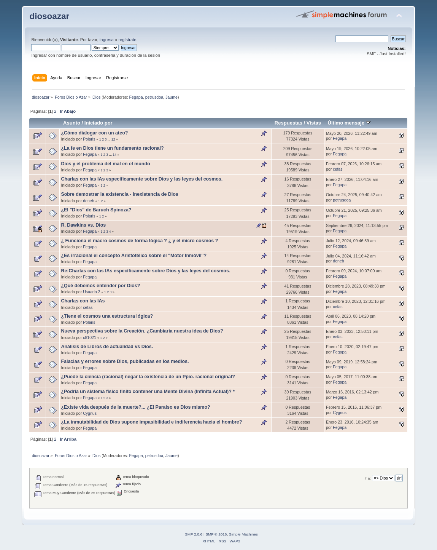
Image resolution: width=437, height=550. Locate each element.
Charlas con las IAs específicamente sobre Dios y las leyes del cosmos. (141, 179)
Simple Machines (243, 534)
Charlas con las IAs (83, 301)
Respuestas (288, 123)
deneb (88, 200)
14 (114, 155)
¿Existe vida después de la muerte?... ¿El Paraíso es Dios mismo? (135, 407)
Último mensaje (349, 123)
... (109, 139)
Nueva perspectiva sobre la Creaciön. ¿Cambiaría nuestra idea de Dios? (142, 331)
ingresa (107, 39)
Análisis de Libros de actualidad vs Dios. (107, 346)
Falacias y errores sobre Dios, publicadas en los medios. (125, 361)
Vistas (314, 123)
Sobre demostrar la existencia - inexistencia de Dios (119, 194)
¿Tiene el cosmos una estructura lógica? (107, 316)
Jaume (171, 97)
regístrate (127, 39)
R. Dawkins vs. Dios (83, 225)
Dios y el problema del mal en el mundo (105, 163)
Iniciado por (98, 123)
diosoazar (49, 16)
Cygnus (90, 413)
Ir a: (368, 478)
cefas (337, 169)
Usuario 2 (91, 291)
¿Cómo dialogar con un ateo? (94, 133)
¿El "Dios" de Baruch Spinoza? (96, 210)
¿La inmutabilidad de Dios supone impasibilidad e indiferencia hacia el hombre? (151, 422)
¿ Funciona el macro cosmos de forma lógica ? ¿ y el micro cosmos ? (139, 240)
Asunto (71, 123)
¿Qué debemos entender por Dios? (100, 285)
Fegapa (136, 97)
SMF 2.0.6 (193, 534)
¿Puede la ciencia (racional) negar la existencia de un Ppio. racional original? (148, 376)
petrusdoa (154, 97)
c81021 (89, 337)
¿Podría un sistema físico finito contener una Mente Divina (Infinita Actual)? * (148, 391)
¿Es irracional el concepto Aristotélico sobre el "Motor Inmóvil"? (134, 255)
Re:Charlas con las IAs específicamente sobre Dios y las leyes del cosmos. (145, 270)
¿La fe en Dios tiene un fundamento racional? (112, 148)
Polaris (89, 139)
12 (113, 139)
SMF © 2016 (216, 534)
